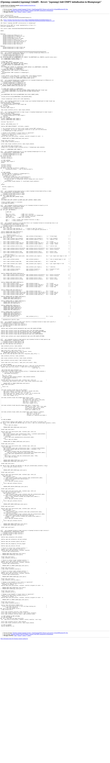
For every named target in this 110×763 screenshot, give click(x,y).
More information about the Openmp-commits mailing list (14, 761)
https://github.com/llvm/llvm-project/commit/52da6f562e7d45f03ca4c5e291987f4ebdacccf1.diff (29, 22)
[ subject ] (24, 12)
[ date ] (15, 12)
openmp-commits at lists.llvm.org (27, 5)
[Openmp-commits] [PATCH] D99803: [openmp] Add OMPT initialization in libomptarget (32, 10)
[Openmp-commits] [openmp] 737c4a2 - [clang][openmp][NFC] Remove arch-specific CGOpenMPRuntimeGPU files (40, 9)
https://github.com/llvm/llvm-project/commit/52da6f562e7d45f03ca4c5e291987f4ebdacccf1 (27, 20)
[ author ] (29, 12)
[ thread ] (19, 12)
